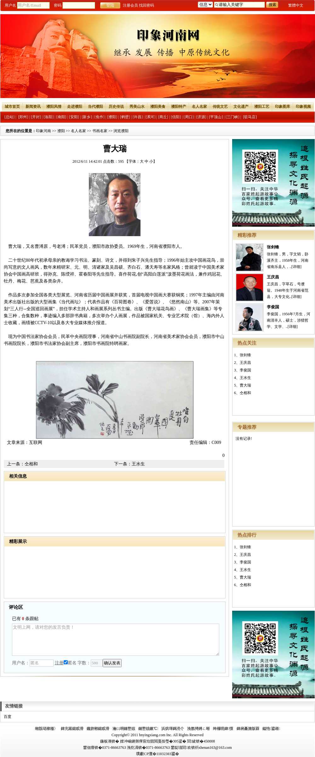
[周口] (189, 117)
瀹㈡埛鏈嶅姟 (123, 728)
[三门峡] (232, 117)
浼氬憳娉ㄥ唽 (198, 728)
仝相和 (245, 393)
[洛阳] (48, 117)
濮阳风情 (53, 106)
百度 (7, 716)
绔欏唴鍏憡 (223, 728)
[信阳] (176, 117)
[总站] (9, 117)
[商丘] (163, 117)
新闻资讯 (33, 106)
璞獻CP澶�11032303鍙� (157, 754)
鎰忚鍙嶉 (271, 728)
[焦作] (99, 117)
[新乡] (87, 117)
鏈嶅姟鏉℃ (148, 728)
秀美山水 (137, 106)
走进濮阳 (74, 106)
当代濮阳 (95, 106)
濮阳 (61, 131)
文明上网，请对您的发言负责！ (115, 640)
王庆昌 (273, 277)
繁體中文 (295, 5)
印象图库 (282, 106)
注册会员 (130, 5)
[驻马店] (250, 117)
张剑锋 (273, 247)
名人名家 (199, 106)
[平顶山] (216, 117)
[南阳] (61, 117)
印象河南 (43, 131)
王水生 (245, 378)
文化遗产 (241, 106)
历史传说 (116, 106)
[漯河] (150, 117)
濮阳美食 (157, 106)
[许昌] (138, 117)
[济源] (201, 117)
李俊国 (273, 307)
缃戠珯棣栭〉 (46, 728)
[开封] (36, 117)
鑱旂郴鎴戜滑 (98, 728)
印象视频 (303, 106)
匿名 (70, 663)
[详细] (296, 267)
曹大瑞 (245, 385)
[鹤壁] (125, 117)
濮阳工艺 (261, 106)
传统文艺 (220, 106)
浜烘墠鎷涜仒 (172, 728)
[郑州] (23, 117)
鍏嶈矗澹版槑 (248, 728)
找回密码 (146, 5)
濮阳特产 (178, 106)
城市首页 (12, 106)
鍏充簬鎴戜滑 (72, 728)
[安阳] (74, 117)
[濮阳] (112, 117)
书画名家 (99, 131)
